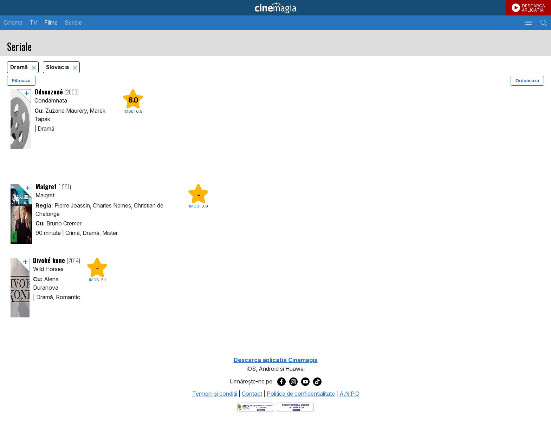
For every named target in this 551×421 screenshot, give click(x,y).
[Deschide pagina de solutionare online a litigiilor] (295, 406)
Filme (51, 22)
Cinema (13, 22)
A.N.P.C (349, 393)
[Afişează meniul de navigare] (528, 22)
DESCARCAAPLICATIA (533, 8)
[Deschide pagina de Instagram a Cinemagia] (293, 381)
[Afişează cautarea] (543, 22)
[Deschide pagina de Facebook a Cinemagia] (281, 381)
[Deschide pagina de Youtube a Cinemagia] (305, 381)
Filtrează (21, 80)
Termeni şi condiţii (214, 393)
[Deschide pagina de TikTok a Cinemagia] (317, 381)
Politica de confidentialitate (301, 393)
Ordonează (527, 80)
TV (33, 22)
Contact (252, 393)
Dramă (19, 67)
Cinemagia (275, 7)
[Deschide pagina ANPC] (255, 406)
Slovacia (58, 67)
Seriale (73, 22)
